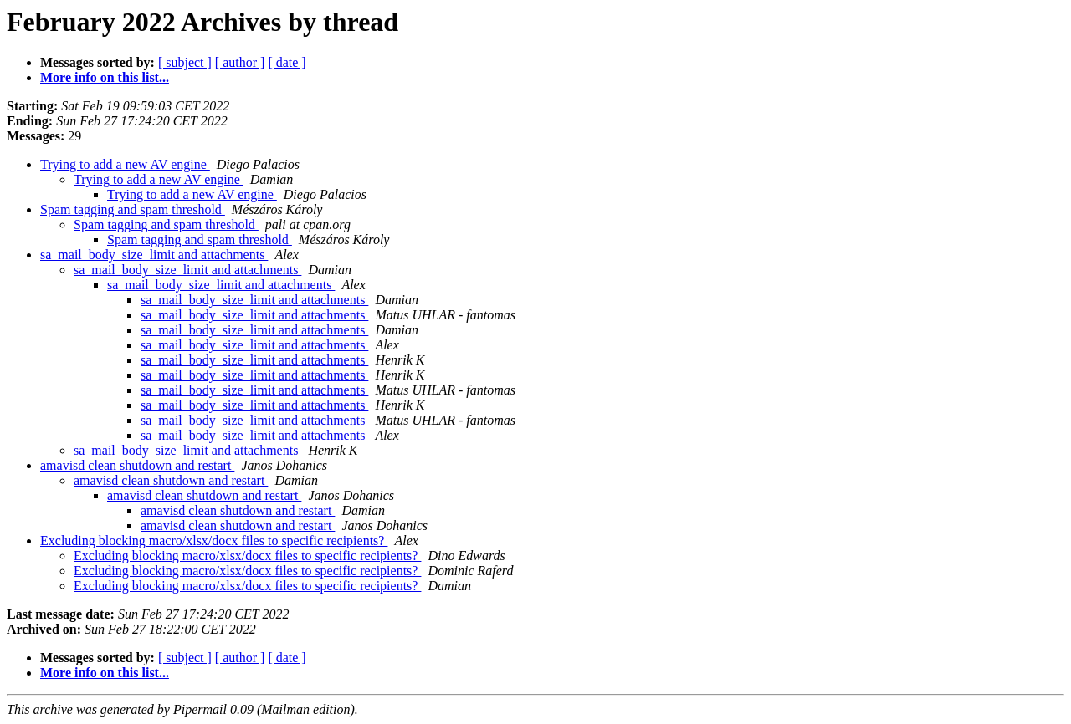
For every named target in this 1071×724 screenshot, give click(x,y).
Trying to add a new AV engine (125, 164)
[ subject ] (185, 62)
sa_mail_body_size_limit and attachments (154, 254)
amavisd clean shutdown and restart (137, 465)
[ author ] (240, 62)
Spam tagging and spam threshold (132, 209)
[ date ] (286, 62)
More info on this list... (104, 77)
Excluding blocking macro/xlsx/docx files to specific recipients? (213, 540)
